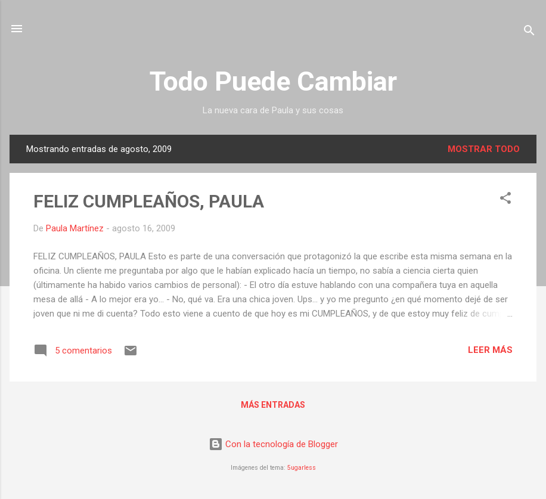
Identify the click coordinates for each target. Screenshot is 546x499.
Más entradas (273, 405)
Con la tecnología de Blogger (273, 444)
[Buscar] (529, 32)
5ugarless (301, 468)
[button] (505, 200)
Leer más (490, 350)
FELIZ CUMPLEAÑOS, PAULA (148, 201)
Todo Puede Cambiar (273, 81)
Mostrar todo (484, 149)
